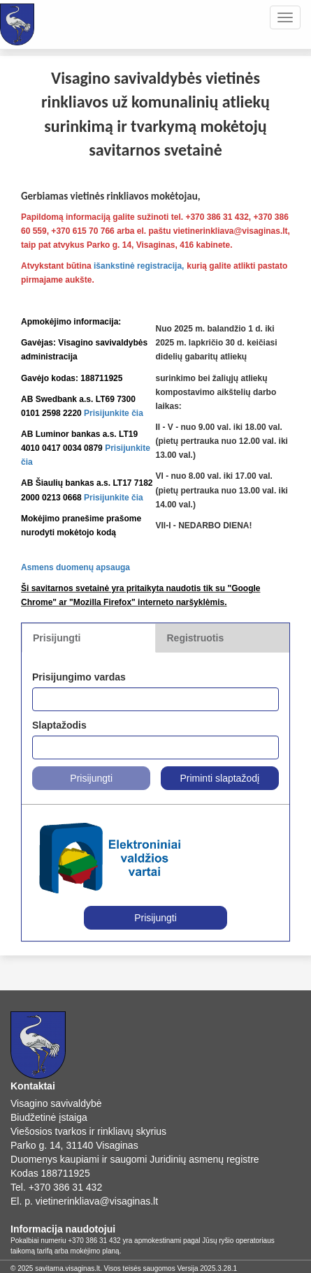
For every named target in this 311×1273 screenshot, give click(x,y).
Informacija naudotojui (62, 1229)
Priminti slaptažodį (219, 778)
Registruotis (195, 637)
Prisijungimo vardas (79, 677)
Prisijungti (56, 637)
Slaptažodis (59, 725)
